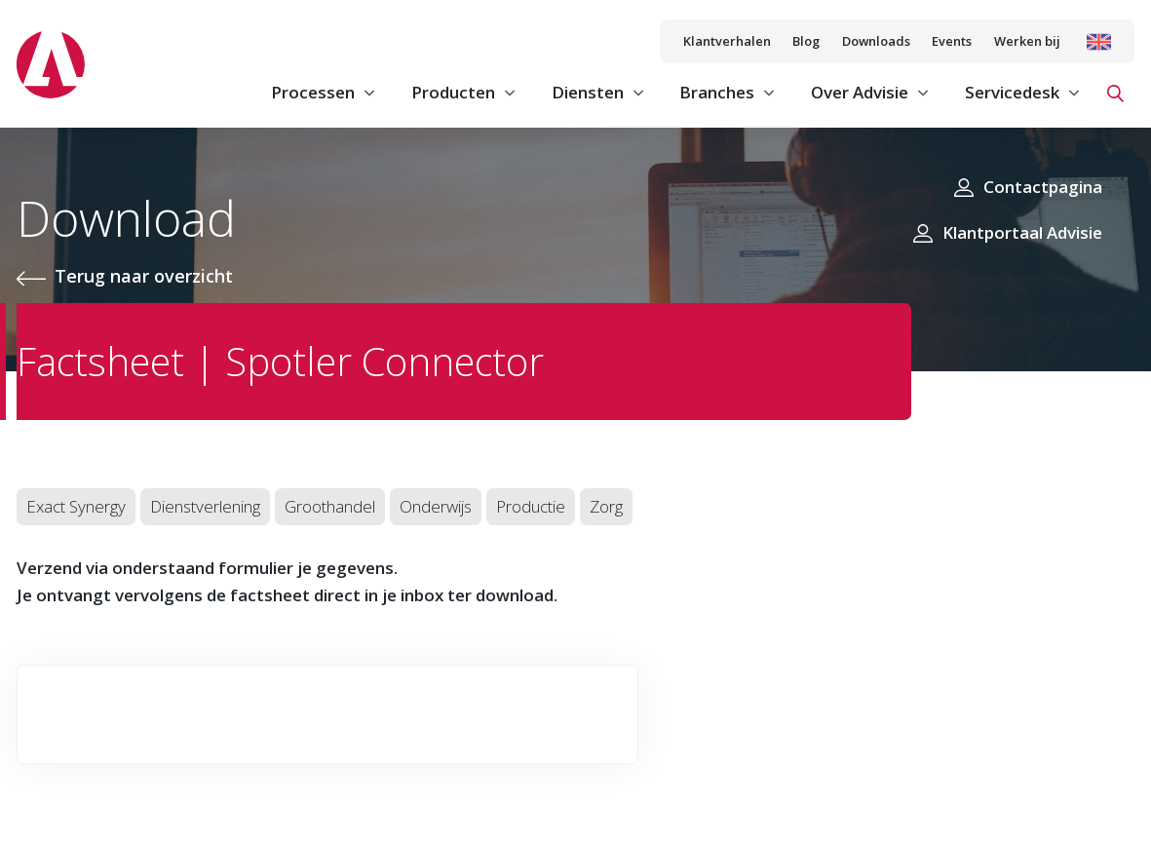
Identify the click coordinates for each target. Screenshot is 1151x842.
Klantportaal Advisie (1022, 232)
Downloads (876, 41)
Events (952, 41)
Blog (806, 41)
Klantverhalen (727, 41)
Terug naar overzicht (144, 275)
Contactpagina (1042, 186)
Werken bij (1027, 41)
